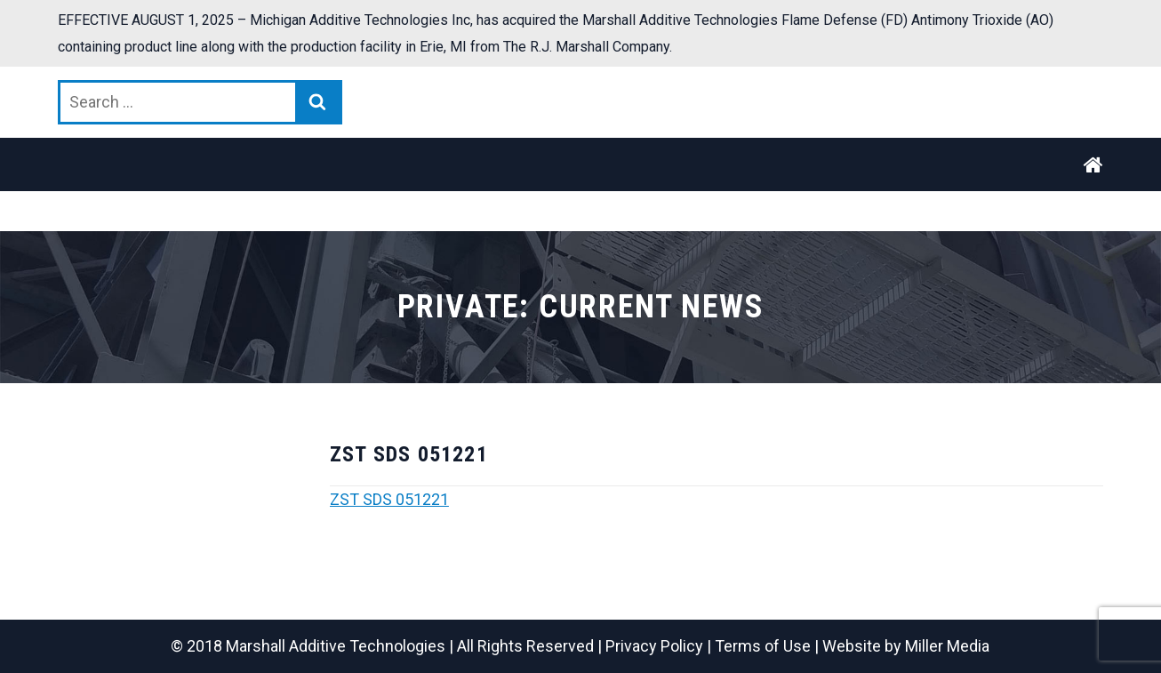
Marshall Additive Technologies (335, 646)
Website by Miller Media (905, 646)
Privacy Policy (654, 646)
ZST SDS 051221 (389, 499)
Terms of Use (763, 646)
